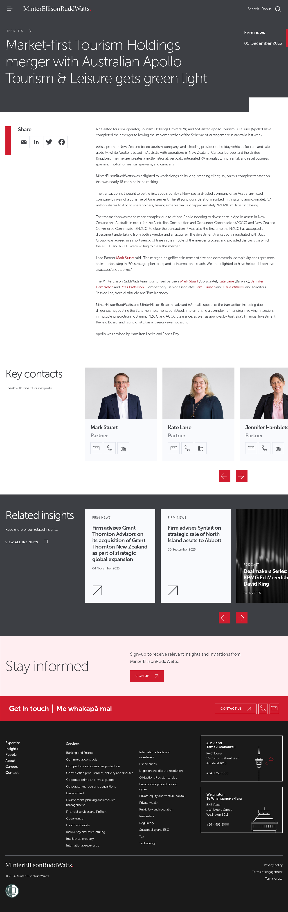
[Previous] (224, 476)
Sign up (146, 676)
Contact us (235, 709)
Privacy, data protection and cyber (158, 786)
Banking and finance (79, 753)
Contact (12, 773)
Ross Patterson (132, 287)
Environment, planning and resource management (90, 802)
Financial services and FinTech (86, 812)
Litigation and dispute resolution (160, 771)
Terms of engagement (267, 872)
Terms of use (274, 878)
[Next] (242, 476)
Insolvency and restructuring (85, 832)
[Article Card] (120, 556)
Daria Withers (233, 287)
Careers (11, 767)
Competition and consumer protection (93, 766)
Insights (22, 31)
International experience (82, 845)
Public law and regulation (156, 809)
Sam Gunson (206, 287)
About (10, 761)
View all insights (26, 542)
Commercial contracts (81, 759)
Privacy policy (273, 865)
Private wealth (148, 803)
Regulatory (146, 823)
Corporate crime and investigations (90, 780)
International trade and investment (154, 754)
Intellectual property (80, 839)
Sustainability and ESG (154, 830)
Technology (147, 843)
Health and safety (78, 825)
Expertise (12, 743)
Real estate (146, 816)
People (11, 755)
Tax (141, 836)
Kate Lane (226, 281)
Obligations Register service (158, 777)
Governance (74, 818)
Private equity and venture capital (161, 796)
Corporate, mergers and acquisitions (91, 786)
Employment (75, 793)
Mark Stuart (125, 258)
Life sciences (148, 764)
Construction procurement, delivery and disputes (99, 773)
